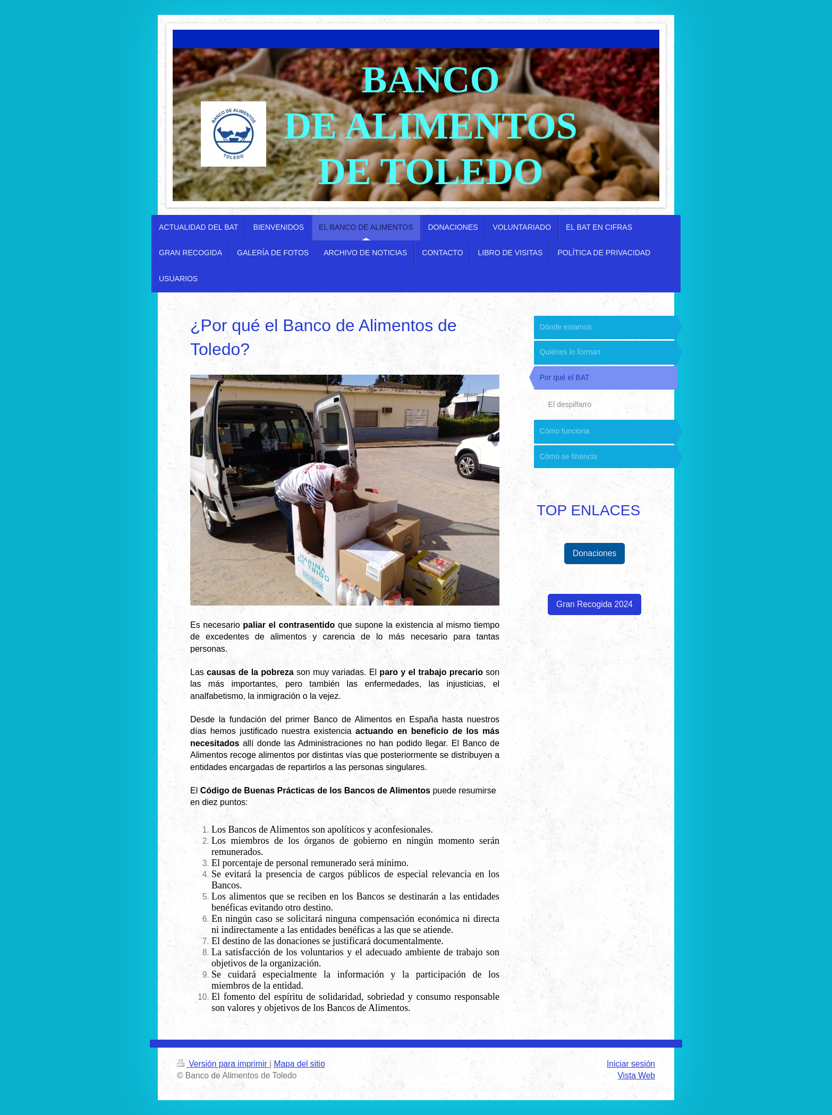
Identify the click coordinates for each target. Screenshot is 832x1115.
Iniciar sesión (631, 1063)
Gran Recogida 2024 (594, 604)
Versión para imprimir (223, 1063)
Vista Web (637, 1075)
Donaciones (594, 553)
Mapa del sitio (299, 1063)
